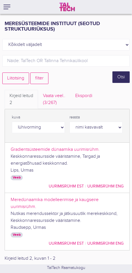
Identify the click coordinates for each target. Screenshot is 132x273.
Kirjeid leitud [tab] (21, 99)
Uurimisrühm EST (66, 186)
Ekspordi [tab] (83, 96)
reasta (74, 117)
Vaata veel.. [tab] (54, 99)
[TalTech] (67, 7)
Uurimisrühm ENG (105, 186)
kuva (16, 117)
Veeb (17, 177)
